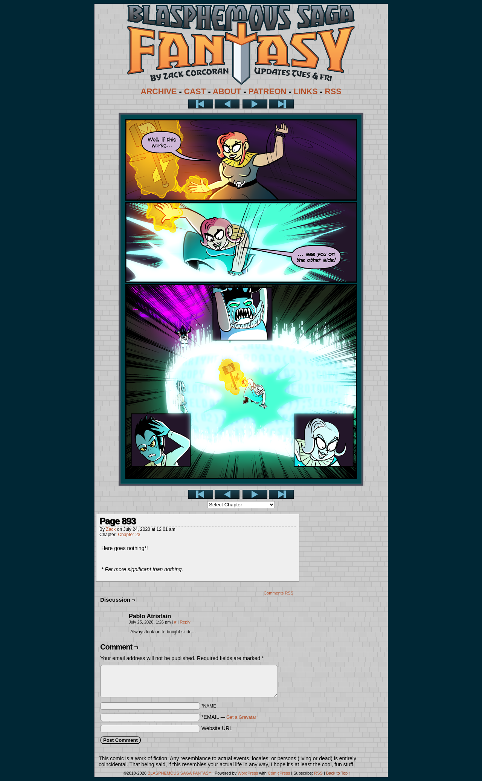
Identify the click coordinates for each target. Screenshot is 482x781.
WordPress (248, 773)
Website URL (216, 728)
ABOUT (227, 91)
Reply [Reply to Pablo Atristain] (185, 622)
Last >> (281, 104)
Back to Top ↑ (338, 773)
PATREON (268, 91)
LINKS (306, 91)
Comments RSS (278, 593)
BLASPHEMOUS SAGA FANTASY (179, 773)
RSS (333, 91)
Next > (255, 104)
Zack (111, 529)
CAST (195, 91)
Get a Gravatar (241, 717)
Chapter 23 (129, 534)
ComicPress (279, 773)
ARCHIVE (159, 91)
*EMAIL (228, 717)
